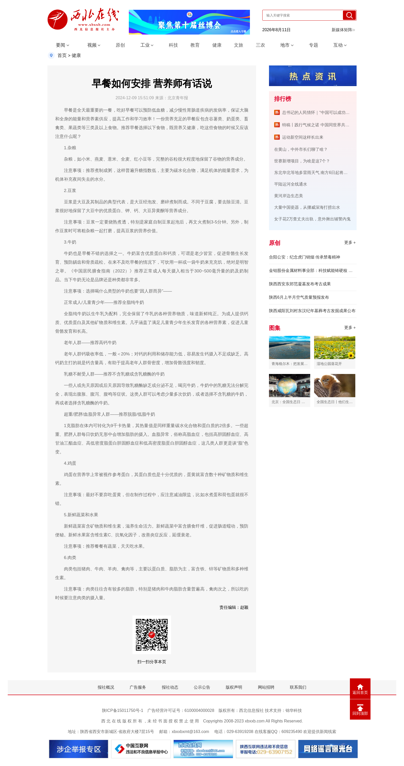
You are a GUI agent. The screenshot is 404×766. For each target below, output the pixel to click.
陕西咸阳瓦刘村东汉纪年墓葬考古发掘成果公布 (312, 311)
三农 (260, 45)
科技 (173, 45)
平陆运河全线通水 (290, 184)
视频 (92, 45)
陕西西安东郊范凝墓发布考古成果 (300, 284)
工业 (145, 45)
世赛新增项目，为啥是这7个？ (302, 161)
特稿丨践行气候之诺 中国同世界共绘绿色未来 (324, 125)
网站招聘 (266, 687)
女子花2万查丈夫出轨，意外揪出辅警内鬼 (312, 219)
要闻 (60, 45)
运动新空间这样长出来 (302, 137)
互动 (338, 45)
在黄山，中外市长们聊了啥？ (301, 149)
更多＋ (350, 242)
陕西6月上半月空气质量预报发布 (299, 297)
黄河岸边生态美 (288, 196)
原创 (120, 45)
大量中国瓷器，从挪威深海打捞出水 (307, 207)
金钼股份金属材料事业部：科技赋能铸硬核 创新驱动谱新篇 (313, 270)
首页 (62, 55)
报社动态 (170, 687)
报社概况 (106, 687)
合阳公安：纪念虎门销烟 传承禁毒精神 (304, 257)
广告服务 (138, 687)
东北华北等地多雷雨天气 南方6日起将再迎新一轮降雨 (323, 172)
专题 (313, 45)
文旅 (238, 45)
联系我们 (298, 687)
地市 (285, 45)
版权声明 (234, 687)
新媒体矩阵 (343, 30)
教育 (195, 45)
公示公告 (202, 687)
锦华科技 (293, 710)
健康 (217, 45)
